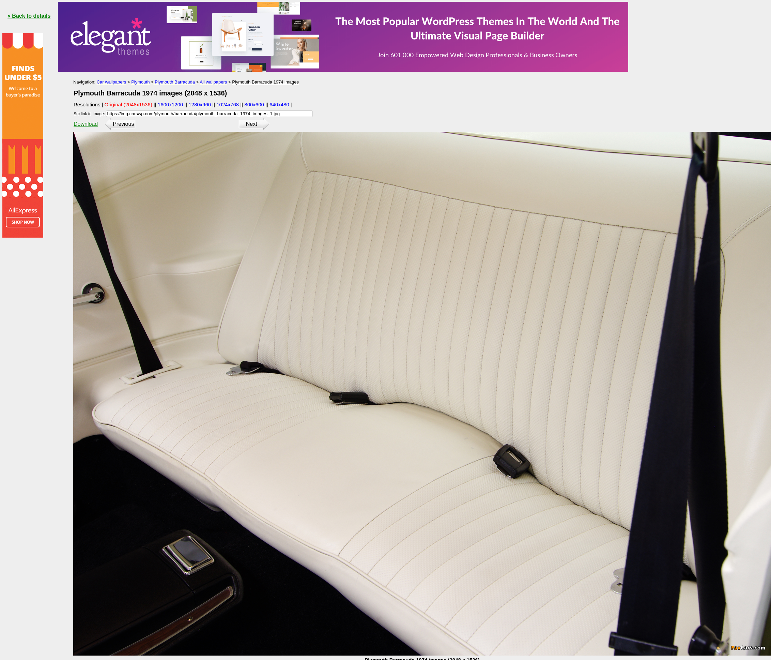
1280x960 (199, 104)
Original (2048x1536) (128, 104)
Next (251, 124)
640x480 (279, 104)
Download (86, 124)
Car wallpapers (111, 82)
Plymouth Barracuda (174, 82)
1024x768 (227, 104)
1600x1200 (170, 104)
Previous (123, 124)
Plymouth (140, 82)
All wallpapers (213, 82)
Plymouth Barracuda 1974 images (265, 82)
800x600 (254, 104)
